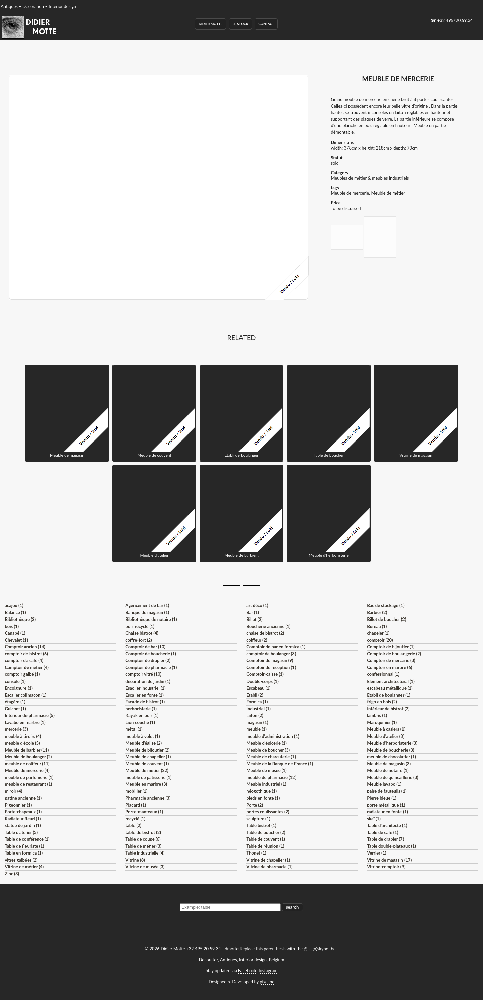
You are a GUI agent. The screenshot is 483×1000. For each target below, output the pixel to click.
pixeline (267, 981)
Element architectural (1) (390, 681)
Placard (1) (135, 805)
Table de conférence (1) (27, 839)
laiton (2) (254, 715)
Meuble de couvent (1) (147, 763)
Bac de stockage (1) (385, 605)
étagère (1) (15, 701)
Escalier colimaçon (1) (25, 695)
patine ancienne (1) (23, 798)
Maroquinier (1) (382, 722)
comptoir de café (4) (24, 660)
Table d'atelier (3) (21, 832)
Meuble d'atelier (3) (385, 736)
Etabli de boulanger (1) (388, 695)
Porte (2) (254, 805)
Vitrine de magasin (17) (389, 860)
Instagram (268, 970)
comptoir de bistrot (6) (26, 653)
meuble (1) (256, 729)
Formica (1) (257, 701)
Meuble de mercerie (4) (27, 770)
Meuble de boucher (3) (268, 750)
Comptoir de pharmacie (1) (151, 667)
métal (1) (133, 729)
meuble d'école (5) (22, 743)
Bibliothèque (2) (20, 619)
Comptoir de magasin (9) (269, 660)
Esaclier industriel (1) (145, 688)
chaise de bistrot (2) (265, 633)
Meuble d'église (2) (143, 743)
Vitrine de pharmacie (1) (269, 866)
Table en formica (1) (24, 853)
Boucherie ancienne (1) (268, 626)
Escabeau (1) (258, 688)
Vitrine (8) (135, 860)
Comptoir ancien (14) (25, 646)
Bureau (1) (377, 626)
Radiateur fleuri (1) (23, 818)
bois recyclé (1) (139, 626)
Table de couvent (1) (265, 839)
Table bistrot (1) (261, 825)
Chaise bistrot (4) (141, 633)
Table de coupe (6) (142, 839)
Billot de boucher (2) (386, 619)
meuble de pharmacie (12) (271, 777)
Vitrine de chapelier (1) (268, 860)
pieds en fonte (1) (263, 798)
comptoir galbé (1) (22, 674)
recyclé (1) (135, 818)
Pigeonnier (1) (18, 805)
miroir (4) (13, 791)
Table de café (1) (382, 832)
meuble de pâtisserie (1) (148, 777)
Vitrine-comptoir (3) (386, 866)
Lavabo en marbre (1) (25, 722)
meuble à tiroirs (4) (23, 736)
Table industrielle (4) (144, 853)
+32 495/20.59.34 (455, 20)
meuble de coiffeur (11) (27, 763)
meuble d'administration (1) (272, 736)
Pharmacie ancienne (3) (147, 798)
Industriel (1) (258, 708)
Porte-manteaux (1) (144, 811)
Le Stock (240, 24)
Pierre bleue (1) (381, 798)
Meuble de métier (388, 193)
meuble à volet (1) (142, 736)
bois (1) (12, 626)
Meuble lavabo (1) (384, 784)
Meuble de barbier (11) (27, 750)
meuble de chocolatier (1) (391, 756)
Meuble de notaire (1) (387, 770)
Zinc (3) (12, 873)
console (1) (15, 681)
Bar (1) (252, 612)
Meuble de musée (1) (266, 770)
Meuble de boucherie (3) (390, 750)
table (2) (133, 825)
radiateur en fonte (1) (387, 811)
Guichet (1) (15, 708)
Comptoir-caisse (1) (265, 674)
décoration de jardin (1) (147, 681)
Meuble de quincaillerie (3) (392, 777)
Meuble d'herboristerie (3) (392, 743)
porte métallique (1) (386, 805)
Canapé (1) (15, 633)
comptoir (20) (380, 640)
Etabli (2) (254, 695)
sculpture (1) (258, 818)
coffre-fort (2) (138, 640)
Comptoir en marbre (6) (389, 667)
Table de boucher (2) (265, 832)
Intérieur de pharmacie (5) (29, 715)
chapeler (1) (378, 633)
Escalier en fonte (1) (144, 695)
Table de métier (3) (143, 846)
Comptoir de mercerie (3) (391, 660)
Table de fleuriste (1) (24, 846)
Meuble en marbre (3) (146, 784)
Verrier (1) (376, 853)
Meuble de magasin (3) (389, 763)
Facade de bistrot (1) (145, 701)
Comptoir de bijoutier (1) (390, 646)
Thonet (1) (256, 853)
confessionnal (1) (383, 674)
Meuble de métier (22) (146, 770)
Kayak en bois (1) (141, 715)
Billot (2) (254, 619)
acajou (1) (14, 605)
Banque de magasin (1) (147, 612)
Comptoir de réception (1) (271, 667)
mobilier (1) (136, 791)
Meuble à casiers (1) (386, 729)
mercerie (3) (16, 729)
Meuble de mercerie (350, 193)
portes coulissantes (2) (267, 811)
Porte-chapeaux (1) (23, 811)
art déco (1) (257, 605)
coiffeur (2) (256, 640)
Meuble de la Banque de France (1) (279, 763)
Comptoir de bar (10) (145, 646)
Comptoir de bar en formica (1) (275, 646)
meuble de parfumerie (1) (29, 777)
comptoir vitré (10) (143, 674)
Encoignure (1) (19, 688)
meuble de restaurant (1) (28, 784)
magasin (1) (257, 722)
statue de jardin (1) (23, 825)
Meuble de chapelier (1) (148, 756)
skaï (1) (373, 818)
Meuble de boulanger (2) (28, 756)
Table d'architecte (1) (387, 825)
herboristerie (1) (141, 708)
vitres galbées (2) (21, 860)
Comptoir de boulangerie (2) (394, 653)
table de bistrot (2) (143, 832)
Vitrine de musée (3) (144, 866)
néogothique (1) (261, 791)
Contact (266, 24)
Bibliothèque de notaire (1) (151, 619)
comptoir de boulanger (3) (271, 653)
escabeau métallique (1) (389, 688)
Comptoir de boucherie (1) (150, 653)
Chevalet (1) (16, 640)
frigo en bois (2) (382, 701)
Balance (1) (15, 612)
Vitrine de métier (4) (24, 866)
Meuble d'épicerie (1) (266, 743)
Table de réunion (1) (265, 846)
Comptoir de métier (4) (26, 667)
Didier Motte (210, 24)
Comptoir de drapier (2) (147, 660)
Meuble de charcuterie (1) (271, 756)
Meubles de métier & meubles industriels (370, 178)
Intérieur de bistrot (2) (388, 708)
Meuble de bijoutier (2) (147, 750)
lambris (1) (377, 715)
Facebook (247, 970)
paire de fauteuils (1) (386, 791)
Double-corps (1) (262, 681)
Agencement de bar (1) (147, 605)
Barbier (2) (377, 612)
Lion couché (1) (140, 722)
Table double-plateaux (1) (391, 846)
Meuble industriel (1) (266, 784)
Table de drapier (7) (385, 839)
